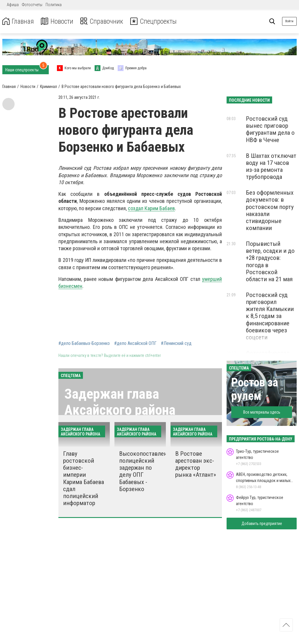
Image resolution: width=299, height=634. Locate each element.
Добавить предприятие (261, 523)
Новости (57, 21)
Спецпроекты (156, 21)
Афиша (13, 4)
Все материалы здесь (261, 412)
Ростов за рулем (254, 389)
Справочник (103, 21)
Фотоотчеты (32, 4)
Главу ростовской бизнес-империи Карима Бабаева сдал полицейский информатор (83, 478)
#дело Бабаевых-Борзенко (84, 343)
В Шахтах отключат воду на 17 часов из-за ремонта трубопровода (271, 166)
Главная (18, 21)
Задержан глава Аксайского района (119, 402)
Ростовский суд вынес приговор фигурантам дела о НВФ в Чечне (270, 129)
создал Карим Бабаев (151, 208)
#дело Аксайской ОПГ (135, 343)
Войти (289, 21)
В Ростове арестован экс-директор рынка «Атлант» (195, 464)
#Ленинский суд (176, 343)
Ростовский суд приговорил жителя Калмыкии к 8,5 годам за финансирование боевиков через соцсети (270, 316)
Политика (54, 4)
